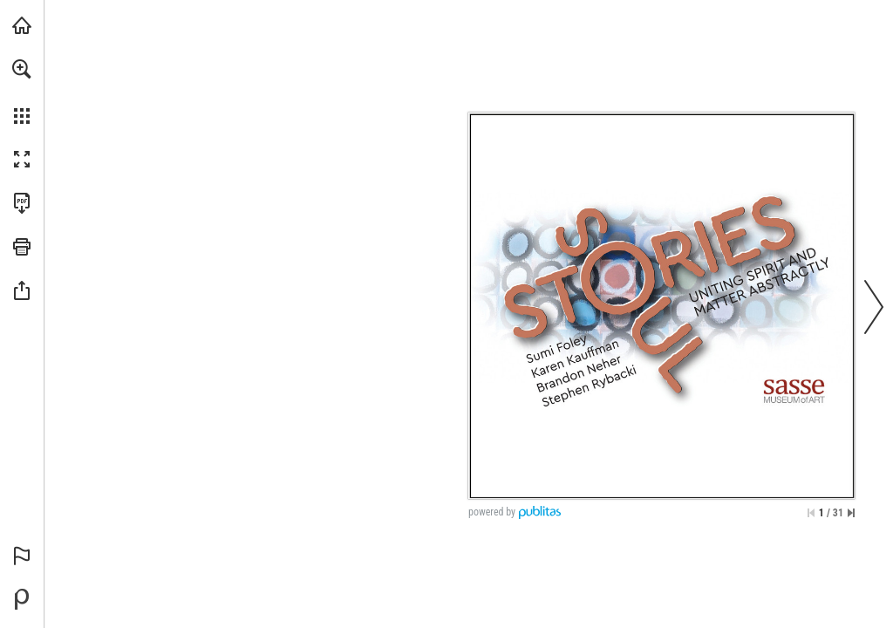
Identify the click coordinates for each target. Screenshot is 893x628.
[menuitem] (22, 91)
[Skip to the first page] (811, 513)
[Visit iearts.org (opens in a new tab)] (22, 25)
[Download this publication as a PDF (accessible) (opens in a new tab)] (22, 203)
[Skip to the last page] (851, 513)
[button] (22, 69)
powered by (491, 512)
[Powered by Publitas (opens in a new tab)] (22, 599)
